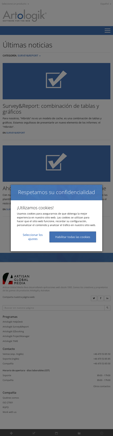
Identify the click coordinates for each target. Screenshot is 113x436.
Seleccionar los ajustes (33, 237)
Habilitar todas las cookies (72, 237)
